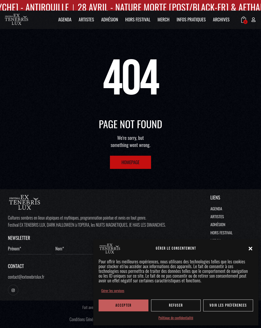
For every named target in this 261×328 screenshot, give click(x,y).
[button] (250, 248)
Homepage (131, 162)
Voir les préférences (228, 305)
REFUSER (176, 305)
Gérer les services (112, 290)
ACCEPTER (123, 305)
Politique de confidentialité (175, 317)
